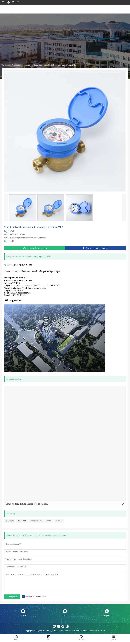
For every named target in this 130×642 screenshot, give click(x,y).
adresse (23, 615)
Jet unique (10, 521)
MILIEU (59, 521)
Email (64, 615)
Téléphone (107, 615)
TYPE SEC (22, 521)
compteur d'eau (36, 521)
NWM (49, 521)
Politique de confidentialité (35, 597)
